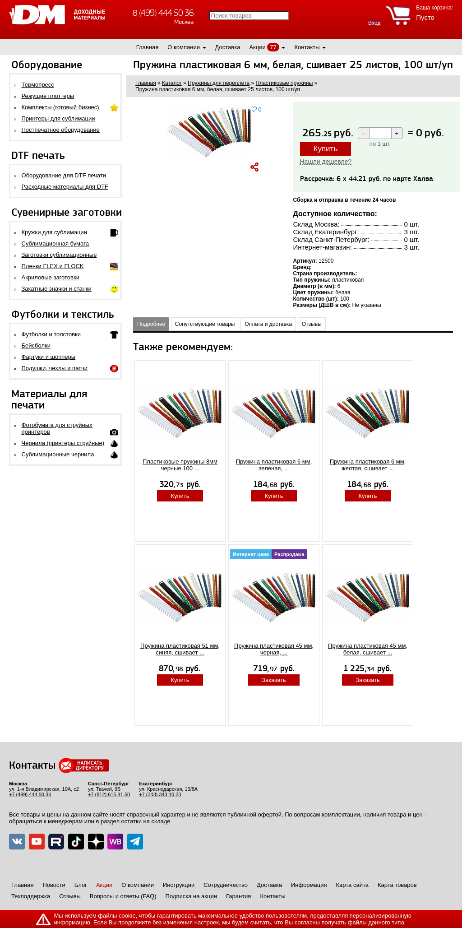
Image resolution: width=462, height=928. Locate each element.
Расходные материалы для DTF (65, 186)
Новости (53, 885)
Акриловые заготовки (50, 277)
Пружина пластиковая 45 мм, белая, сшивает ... (367, 649)
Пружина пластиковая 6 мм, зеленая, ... (274, 465)
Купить (326, 148)
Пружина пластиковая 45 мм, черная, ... (274, 649)
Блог (80, 885)
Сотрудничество (225, 885)
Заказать (274, 680)
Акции (257, 47)
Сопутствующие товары (205, 324)
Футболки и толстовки (51, 334)
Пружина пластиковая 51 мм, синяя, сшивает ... (180, 649)
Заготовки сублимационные (59, 254)
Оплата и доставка (268, 324)
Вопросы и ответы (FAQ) (123, 896)
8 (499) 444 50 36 (163, 13)
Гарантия (238, 896)
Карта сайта (352, 885)
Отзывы (312, 324)
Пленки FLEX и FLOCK (53, 266)
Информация (309, 885)
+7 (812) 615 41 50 (109, 794)
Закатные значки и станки (57, 288)
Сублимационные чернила (58, 454)
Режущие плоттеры (48, 96)
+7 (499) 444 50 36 (30, 794)
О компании (183, 47)
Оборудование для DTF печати (64, 175)
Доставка (227, 47)
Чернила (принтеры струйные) (63, 443)
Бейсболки (36, 345)
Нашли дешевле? (326, 161)
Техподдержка (30, 896)
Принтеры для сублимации (58, 118)
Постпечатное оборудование (61, 129)
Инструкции (178, 885)
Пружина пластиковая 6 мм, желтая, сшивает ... (368, 465)
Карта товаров (397, 885)
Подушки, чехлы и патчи (55, 368)
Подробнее (151, 324)
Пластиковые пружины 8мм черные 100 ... (180, 465)
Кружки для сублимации (54, 232)
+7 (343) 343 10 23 (160, 794)
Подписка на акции (191, 896)
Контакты (306, 47)
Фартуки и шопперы (49, 356)
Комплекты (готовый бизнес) (60, 107)
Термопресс (38, 84)
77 (273, 47)
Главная (147, 47)
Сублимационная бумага (55, 243)
